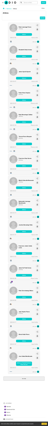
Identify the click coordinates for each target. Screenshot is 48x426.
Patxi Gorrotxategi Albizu (26, 290)
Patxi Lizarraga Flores (25, 27)
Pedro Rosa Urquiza (24, 92)
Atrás (43, 8)
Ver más (24, 378)
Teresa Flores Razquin (25, 136)
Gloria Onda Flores (24, 334)
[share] (37, 25)
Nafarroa (8, 8)
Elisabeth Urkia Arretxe (25, 49)
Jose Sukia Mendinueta (25, 356)
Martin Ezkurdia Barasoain (26, 180)
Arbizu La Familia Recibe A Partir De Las (24, 363)
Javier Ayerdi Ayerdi (24, 71)
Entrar (43, 2)
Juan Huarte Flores (24, 311)
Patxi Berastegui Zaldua (25, 114)
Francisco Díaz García (25, 158)
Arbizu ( (24, 78)
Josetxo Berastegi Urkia (25, 225)
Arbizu (24, 34)
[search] (26, 2)
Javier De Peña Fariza (25, 268)
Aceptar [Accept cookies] (44, 423)
